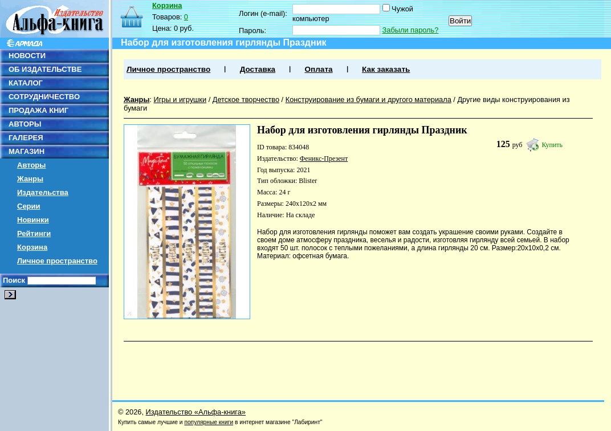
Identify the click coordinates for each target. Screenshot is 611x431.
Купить (552, 145)
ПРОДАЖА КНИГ (38, 110)
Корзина (32, 247)
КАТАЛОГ (26, 83)
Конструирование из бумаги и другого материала (368, 99)
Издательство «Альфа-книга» (196, 412)
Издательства (42, 192)
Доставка (257, 69)
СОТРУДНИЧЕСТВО (44, 96)
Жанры (30, 178)
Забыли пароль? (410, 30)
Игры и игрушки (179, 99)
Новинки (33, 220)
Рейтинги (34, 233)
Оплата (318, 69)
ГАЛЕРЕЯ (26, 137)
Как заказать (386, 69)
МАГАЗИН (26, 151)
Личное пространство (57, 261)
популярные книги (208, 422)
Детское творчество (246, 99)
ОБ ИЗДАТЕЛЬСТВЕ (45, 69)
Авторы (31, 165)
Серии (28, 206)
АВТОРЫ (25, 124)
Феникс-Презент (324, 158)
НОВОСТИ (27, 55)
